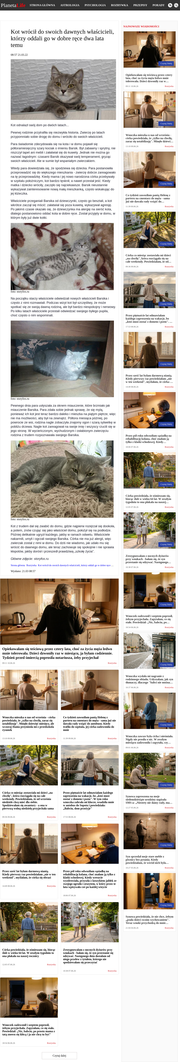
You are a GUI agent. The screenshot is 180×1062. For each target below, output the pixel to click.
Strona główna (42, 5)
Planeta (13, 5)
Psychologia (95, 5)
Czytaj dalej (59, 1055)
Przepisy (140, 5)
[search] (176, 5)
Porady (159, 5)
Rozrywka (119, 5)
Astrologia (69, 5)
